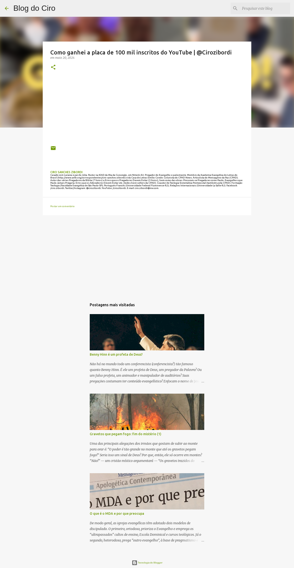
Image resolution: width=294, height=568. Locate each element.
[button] (53, 67)
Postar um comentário (62, 206)
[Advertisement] (147, 255)
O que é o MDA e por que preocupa (117, 513)
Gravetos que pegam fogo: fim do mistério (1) (125, 434)
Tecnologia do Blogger (147, 562)
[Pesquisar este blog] (265, 8)
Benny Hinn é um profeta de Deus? (116, 354)
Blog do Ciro (34, 8)
